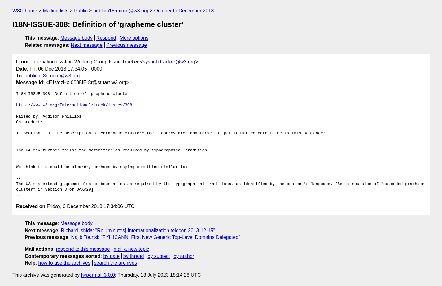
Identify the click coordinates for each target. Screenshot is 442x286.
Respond (106, 38)
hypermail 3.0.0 (98, 275)
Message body (76, 38)
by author (183, 256)
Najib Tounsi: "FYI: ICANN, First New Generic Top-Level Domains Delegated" (155, 237)
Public (81, 10)
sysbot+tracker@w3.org (169, 61)
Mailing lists (55, 10)
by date (111, 256)
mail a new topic (131, 249)
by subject (158, 256)
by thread (133, 256)
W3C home (24, 10)
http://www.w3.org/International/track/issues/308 (74, 105)
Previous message (126, 45)
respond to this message (83, 249)
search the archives (115, 263)
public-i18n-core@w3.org (120, 10)
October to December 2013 (184, 10)
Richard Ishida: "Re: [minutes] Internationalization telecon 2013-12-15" (138, 230)
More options (134, 38)
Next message (87, 45)
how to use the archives (64, 263)
